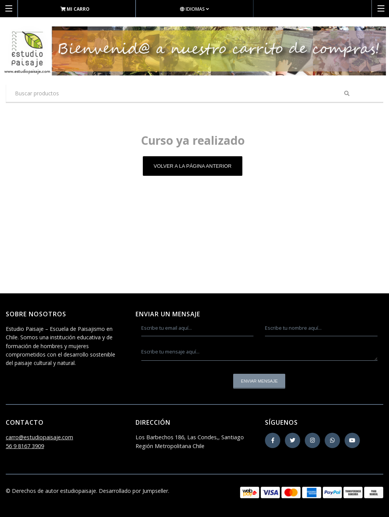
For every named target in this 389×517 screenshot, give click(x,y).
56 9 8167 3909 (25, 446)
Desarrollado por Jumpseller (133, 490)
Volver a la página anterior (193, 166)
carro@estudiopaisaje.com (39, 437)
